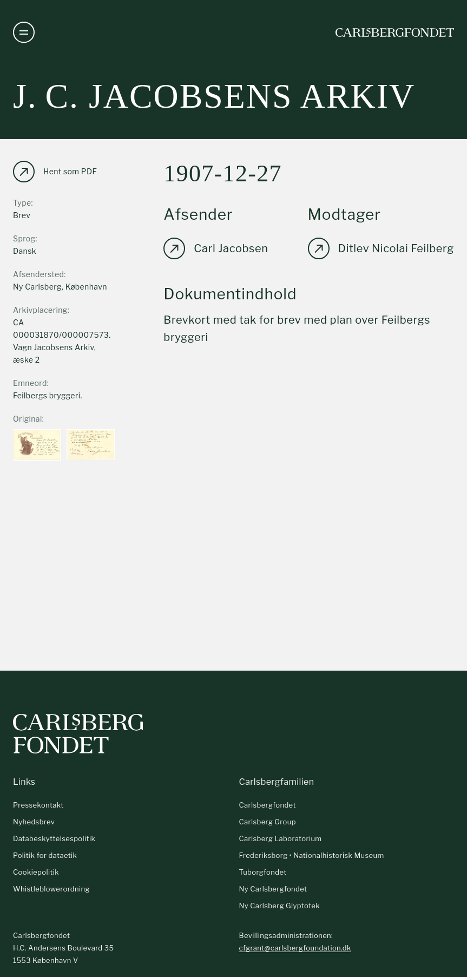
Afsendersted (38, 274)
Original (27, 418)
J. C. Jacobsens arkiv (214, 96)
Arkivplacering (40, 309)
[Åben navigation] (24, 32)
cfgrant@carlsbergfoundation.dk (295, 947)
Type (22, 202)
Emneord (30, 383)
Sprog (24, 238)
